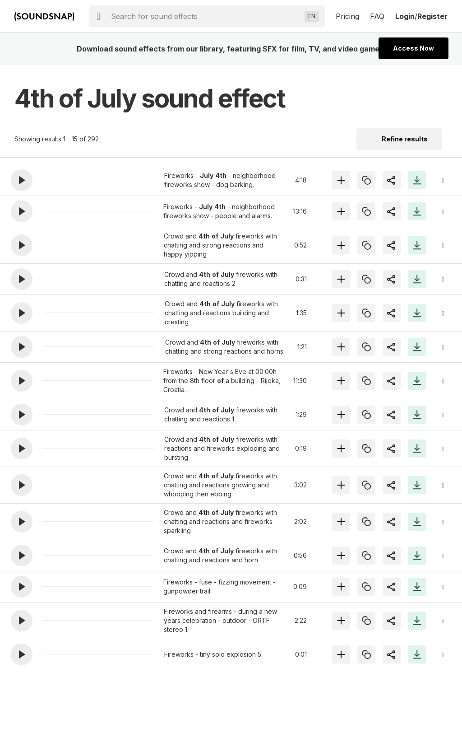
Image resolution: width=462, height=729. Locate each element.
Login (405, 16)
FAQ (377, 16)
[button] (21, 180)
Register (432, 16)
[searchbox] (206, 16)
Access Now (413, 48)
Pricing (347, 16)
